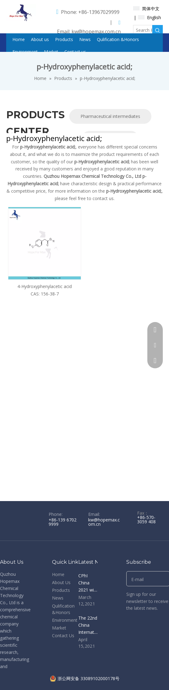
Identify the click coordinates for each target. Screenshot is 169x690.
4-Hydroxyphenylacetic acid (44, 286)
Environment (64, 620)
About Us (61, 582)
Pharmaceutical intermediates (110, 116)
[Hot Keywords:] (157, 30)
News (57, 598)
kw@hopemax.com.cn (96, 31)
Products (61, 590)
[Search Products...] (143, 30)
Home (58, 574)
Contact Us (63, 635)
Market (59, 628)
